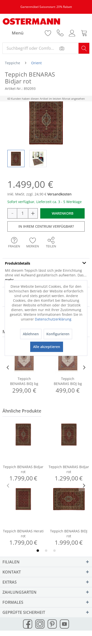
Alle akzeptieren (46, 346)
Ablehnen (31, 334)
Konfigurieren (57, 334)
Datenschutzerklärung (53, 319)
